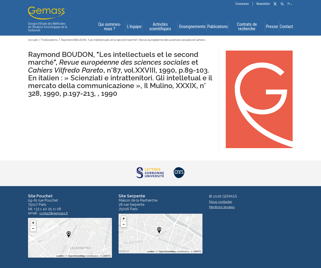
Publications (216, 27)
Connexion (242, 4)
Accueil (33, 40)
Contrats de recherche (245, 27)
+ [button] (33, 223)
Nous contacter (221, 202)
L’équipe (132, 27)
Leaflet (60, 256)
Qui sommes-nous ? (107, 27)
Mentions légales (223, 207)
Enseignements (190, 27)
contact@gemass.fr (55, 213)
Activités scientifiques (158, 27)
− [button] (33, 228)
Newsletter (263, 4)
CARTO (106, 256)
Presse (271, 27)
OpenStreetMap (76, 256)
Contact (287, 27)
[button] (282, 4)
